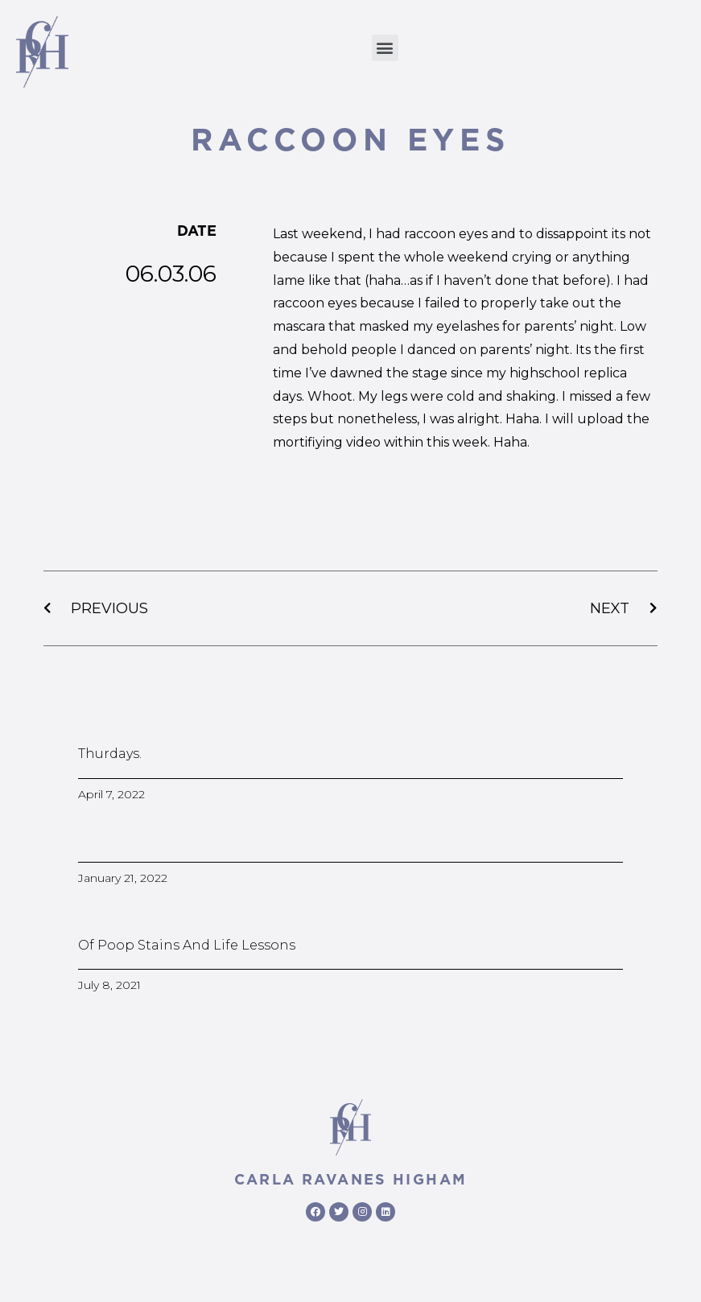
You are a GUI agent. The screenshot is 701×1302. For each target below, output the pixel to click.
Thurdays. (110, 753)
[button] (385, 48)
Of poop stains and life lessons (186, 945)
